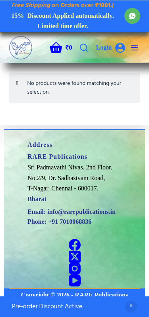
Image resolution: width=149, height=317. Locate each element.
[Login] (110, 47)
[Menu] (134, 47)
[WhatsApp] (132, 16)
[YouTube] (75, 280)
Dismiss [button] (131, 312)
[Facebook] (75, 245)
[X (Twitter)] (75, 257)
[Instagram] (75, 269)
